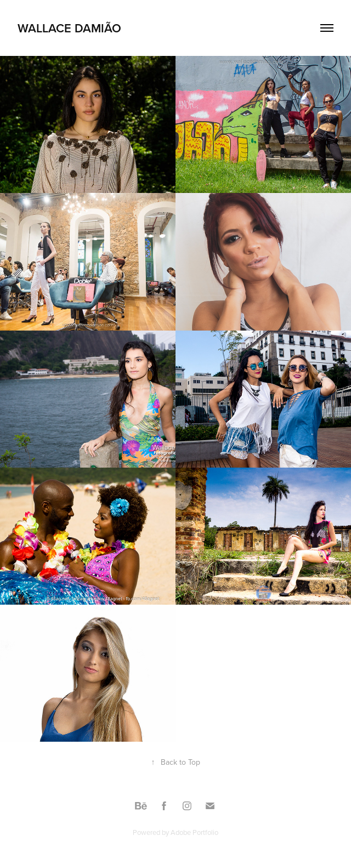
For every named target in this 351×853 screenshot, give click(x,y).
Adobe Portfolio (194, 832)
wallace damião (69, 28)
